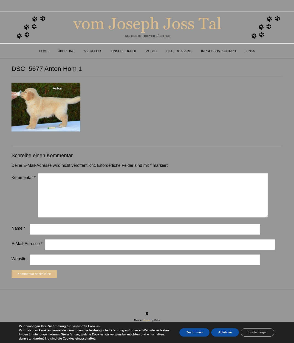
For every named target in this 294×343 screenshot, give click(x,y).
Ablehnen (225, 332)
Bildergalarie (179, 51)
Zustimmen (194, 332)
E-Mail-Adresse (26, 243)
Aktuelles (93, 51)
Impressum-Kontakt (219, 51)
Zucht (151, 51)
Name (18, 228)
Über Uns (66, 51)
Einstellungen (38, 334)
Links (250, 51)
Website (18, 259)
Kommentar (23, 177)
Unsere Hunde (124, 51)
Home (43, 51)
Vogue (146, 320)
